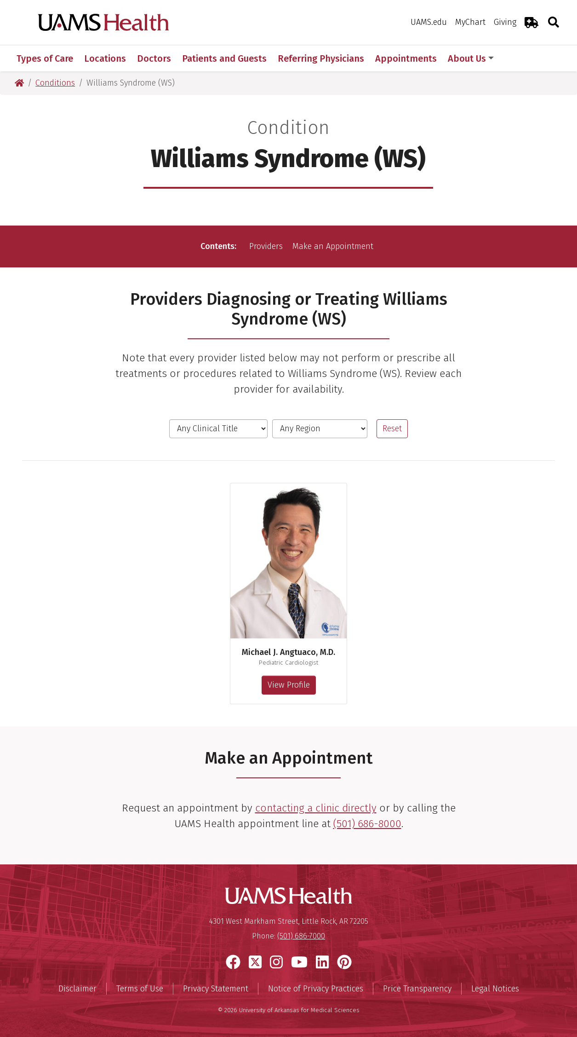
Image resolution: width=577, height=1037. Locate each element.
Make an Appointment (332, 246)
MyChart (470, 22)
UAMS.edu (429, 22)
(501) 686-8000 (367, 823)
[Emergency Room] (531, 22)
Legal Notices (495, 989)
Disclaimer (77, 989)
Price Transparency (417, 989)
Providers (266, 246)
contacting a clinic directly (316, 808)
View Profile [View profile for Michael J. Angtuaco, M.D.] (289, 685)
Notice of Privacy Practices (315, 989)
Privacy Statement (215, 989)
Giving (505, 22)
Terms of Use (139, 989)
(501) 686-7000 (301, 936)
